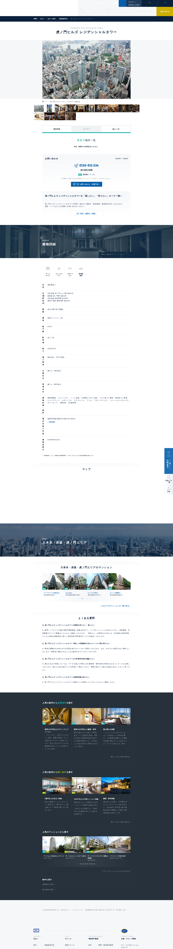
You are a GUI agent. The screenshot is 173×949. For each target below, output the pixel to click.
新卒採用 (124, 885)
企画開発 (102, 892)
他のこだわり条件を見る (120, 681)
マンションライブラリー (143, 12)
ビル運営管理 (70, 878)
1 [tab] (78, 791)
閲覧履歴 (149, 5)
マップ (92, 174)
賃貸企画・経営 (104, 878)
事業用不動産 (102, 3)
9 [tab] (92, 791)
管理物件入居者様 (133, 5)
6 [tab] (87, 791)
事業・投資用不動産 (72, 883)
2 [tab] (80, 791)
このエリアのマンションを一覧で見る (114, 530)
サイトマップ (110, 940)
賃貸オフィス (70, 874)
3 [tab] (85, 522)
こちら (97, 606)
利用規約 (98, 940)
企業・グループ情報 (117, 3)
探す (82, 9)
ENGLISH (131, 2)
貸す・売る (38, 883)
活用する (108, 9)
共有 (168, 491)
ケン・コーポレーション (130, 880)
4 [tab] (87, 522)
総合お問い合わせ (64, 940)
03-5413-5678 (87, 170)
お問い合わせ (164, 11)
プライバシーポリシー (83, 940)
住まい (82, 3)
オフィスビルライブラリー (74, 887)
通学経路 (62, 367)
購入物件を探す (48, 817)
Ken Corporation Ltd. (21, 8)
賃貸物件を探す (48, 812)
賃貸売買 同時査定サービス (78, 560)
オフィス (91, 3)
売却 (100, 887)
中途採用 (124, 889)
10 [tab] (94, 791)
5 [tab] (85, 791)
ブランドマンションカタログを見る (115, 799)
